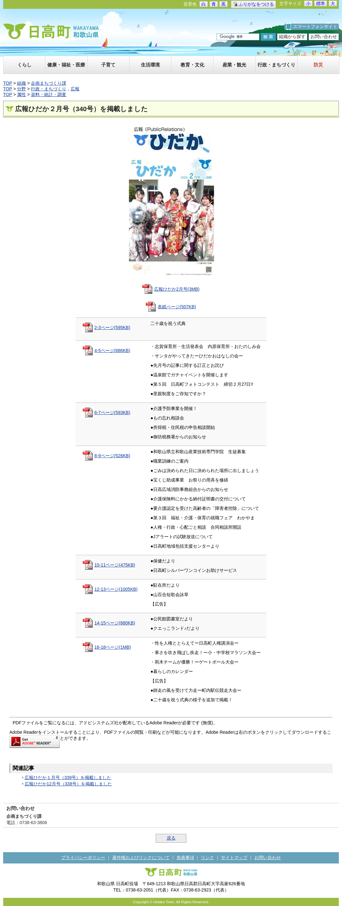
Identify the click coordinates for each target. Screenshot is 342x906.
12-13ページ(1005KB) (116, 589)
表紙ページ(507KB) (177, 306)
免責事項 (185, 857)
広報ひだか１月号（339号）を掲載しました (68, 777)
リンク (207, 857)
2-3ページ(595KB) (112, 327)
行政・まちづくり (48, 88)
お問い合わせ (323, 36)
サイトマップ (234, 857)
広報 (75, 88)
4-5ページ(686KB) (112, 350)
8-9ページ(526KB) (112, 455)
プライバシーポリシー (83, 857)
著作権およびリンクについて (141, 857)
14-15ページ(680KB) (115, 622)
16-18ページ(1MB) (113, 647)
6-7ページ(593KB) (112, 412)
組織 (21, 83)
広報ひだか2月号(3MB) (177, 289)
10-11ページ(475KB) (115, 564)
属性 (21, 94)
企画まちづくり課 (48, 83)
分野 (21, 88)
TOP (7, 83)
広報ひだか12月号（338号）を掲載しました (68, 783)
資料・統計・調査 (48, 94)
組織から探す (292, 36)
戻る (171, 837)
